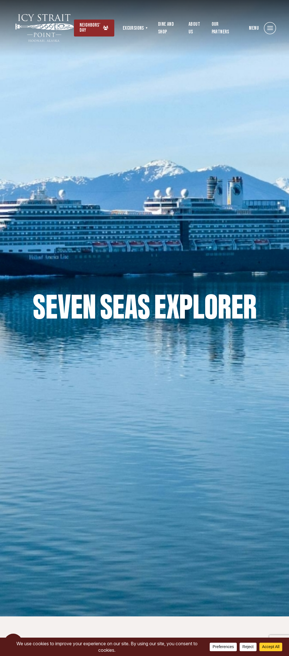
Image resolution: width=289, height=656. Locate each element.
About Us (194, 28)
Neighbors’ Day (90, 27)
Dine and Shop (166, 28)
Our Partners (220, 28)
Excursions (133, 28)
